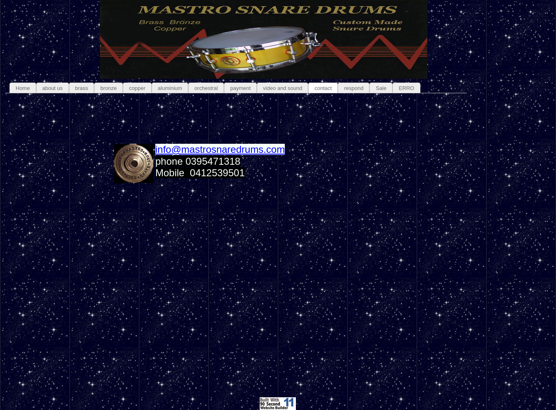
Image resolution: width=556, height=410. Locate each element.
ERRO (406, 88)
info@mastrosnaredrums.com (220, 149)
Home (23, 88)
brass (81, 88)
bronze (108, 88)
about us (52, 88)
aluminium (170, 88)
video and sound (282, 88)
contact (323, 88)
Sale (381, 88)
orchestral (206, 88)
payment (240, 88)
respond (353, 88)
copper (137, 88)
